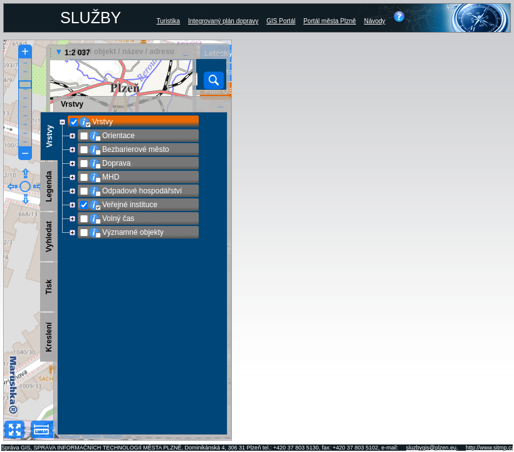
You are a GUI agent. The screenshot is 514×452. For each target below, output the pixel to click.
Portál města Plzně (329, 21)
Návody (375, 21)
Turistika (168, 21)
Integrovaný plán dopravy (223, 21)
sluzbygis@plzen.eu (431, 447)
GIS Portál (280, 21)
